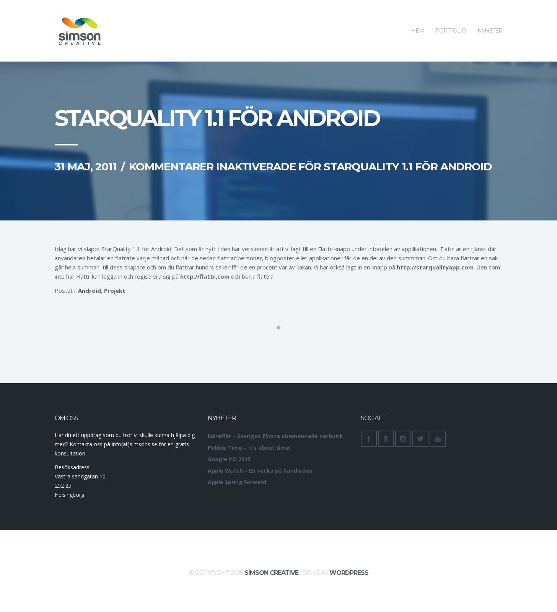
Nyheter (489, 17)
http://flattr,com (205, 276)
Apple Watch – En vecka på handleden (260, 470)
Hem (417, 17)
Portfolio (450, 17)
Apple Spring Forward (237, 482)
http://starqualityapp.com (435, 267)
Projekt (114, 290)
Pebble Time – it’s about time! (249, 447)
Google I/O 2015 (229, 459)
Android (89, 290)
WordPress (348, 572)
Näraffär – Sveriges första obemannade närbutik (275, 436)
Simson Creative (271, 572)
